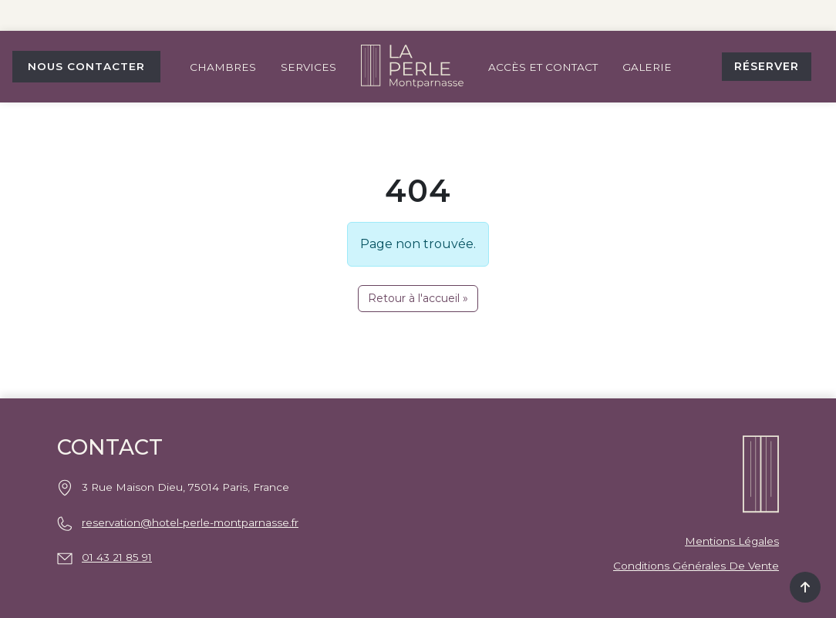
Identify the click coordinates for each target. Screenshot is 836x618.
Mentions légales (732, 541)
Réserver (766, 66)
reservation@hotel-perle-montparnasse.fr (190, 522)
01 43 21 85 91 (117, 557)
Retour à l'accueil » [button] (418, 298)
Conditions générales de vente (696, 565)
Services (308, 67)
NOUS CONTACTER (86, 66)
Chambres (223, 67)
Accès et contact (543, 67)
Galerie (647, 67)
